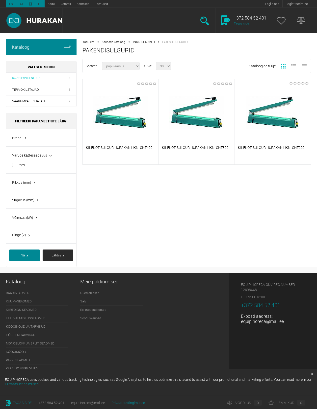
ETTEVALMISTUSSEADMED (26, 318)
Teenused (101, 4)
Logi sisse (272, 3)
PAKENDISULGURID (26, 78)
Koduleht (88, 42)
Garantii (66, 4)
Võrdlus (244, 402)
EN (11, 4)
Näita (24, 255)
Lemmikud (286, 402)
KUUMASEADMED (19, 301)
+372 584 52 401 (51, 402)
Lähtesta (58, 255)
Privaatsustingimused (128, 402)
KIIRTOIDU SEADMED (21, 309)
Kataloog (41, 47)
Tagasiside (241, 23)
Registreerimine (297, 3)
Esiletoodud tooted (93, 309)
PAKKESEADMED (144, 42)
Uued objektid (89, 293)
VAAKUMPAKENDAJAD (28, 101)
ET (30, 4)
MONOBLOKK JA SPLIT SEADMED (30, 343)
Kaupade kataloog (113, 42)
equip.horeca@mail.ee (262, 321)
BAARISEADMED (17, 293)
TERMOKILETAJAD (25, 89)
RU (21, 4)
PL (40, 4)
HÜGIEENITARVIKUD (20, 335)
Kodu (51, 4)
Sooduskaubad (90, 318)
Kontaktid (83, 4)
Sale (83, 301)
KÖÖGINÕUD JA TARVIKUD (26, 326)
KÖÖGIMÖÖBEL (17, 351)
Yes (22, 164)
